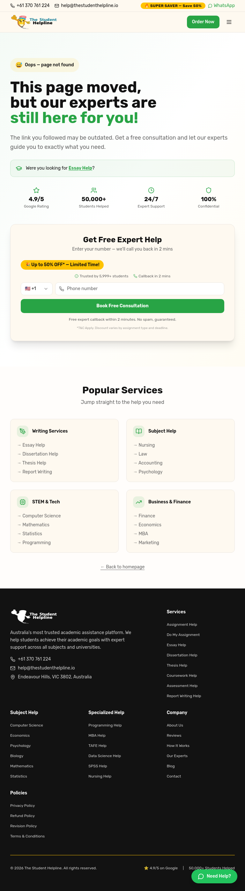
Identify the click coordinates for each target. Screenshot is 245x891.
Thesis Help (177, 665)
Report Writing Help (184, 696)
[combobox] (37, 288)
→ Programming (34, 542)
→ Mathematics (33, 525)
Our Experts (177, 756)
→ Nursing (144, 445)
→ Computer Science (39, 516)
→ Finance (144, 516)
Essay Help (80, 168)
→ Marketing (146, 542)
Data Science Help (104, 756)
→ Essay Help (31, 445)
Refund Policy (22, 816)
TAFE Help (97, 745)
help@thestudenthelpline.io (42, 668)
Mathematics (21, 766)
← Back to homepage (122, 567)
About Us (175, 725)
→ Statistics (29, 534)
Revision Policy (23, 826)
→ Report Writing (34, 472)
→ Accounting (147, 463)
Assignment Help (182, 624)
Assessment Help (182, 685)
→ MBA (140, 534)
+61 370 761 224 (30, 659)
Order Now (203, 22)
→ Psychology (148, 472)
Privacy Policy (22, 805)
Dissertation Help (182, 655)
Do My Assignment (183, 634)
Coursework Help (182, 675)
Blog (171, 766)
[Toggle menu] (229, 22)
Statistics (18, 776)
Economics (20, 735)
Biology (16, 756)
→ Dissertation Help (37, 454)
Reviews (174, 735)
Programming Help (105, 725)
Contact (174, 776)
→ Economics (147, 525)
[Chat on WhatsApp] (214, 876)
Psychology (20, 745)
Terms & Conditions (27, 836)
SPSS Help (97, 766)
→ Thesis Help (31, 463)
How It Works (178, 745)
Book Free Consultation (122, 306)
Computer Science (26, 725)
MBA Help (96, 735)
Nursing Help (99, 776)
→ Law (140, 454)
